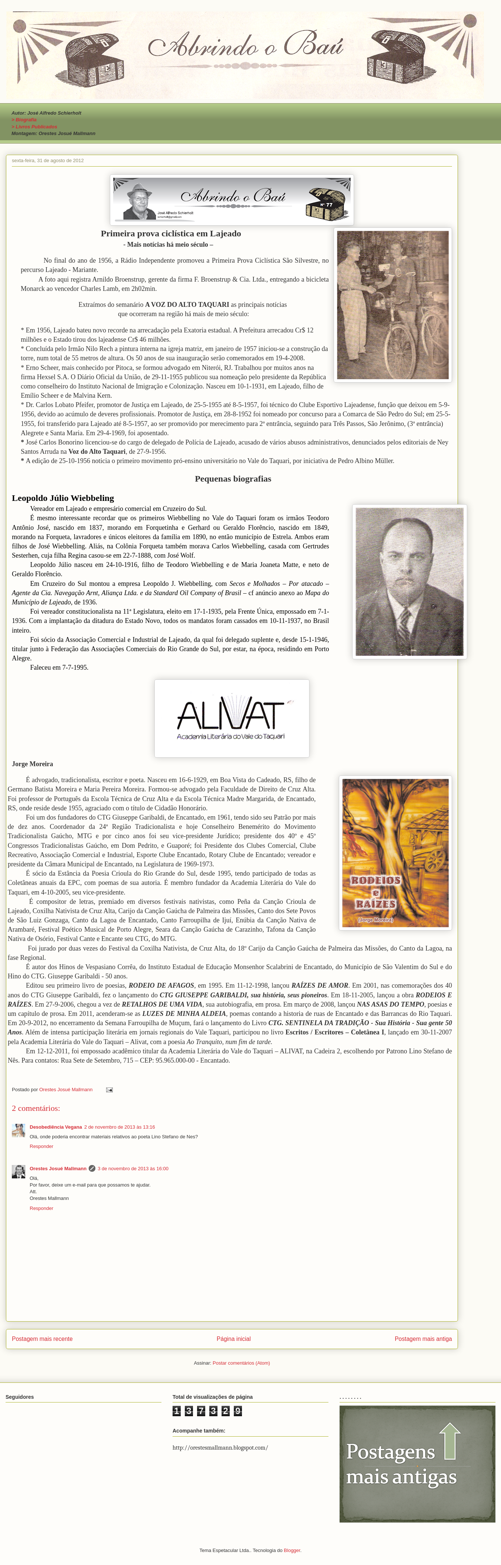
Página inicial (234, 1339)
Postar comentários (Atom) (241, 1363)
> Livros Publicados (34, 126)
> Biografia (24, 119)
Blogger (292, 1550)
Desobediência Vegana (56, 1127)
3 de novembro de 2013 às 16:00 (133, 1168)
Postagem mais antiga (423, 1339)
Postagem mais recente (42, 1339)
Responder (41, 1146)
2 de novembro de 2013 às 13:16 (119, 1127)
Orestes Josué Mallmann (58, 1168)
